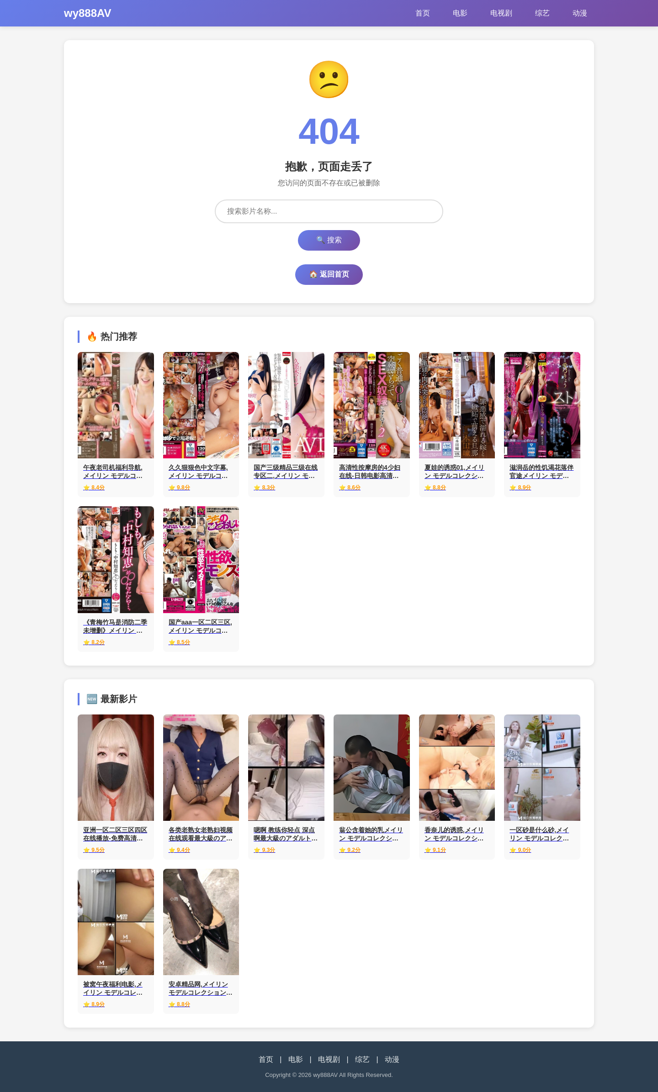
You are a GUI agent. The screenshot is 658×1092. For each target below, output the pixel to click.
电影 (460, 13)
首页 (422, 13)
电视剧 (501, 13)
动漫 (580, 13)
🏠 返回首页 (329, 274)
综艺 (542, 13)
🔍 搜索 (329, 240)
